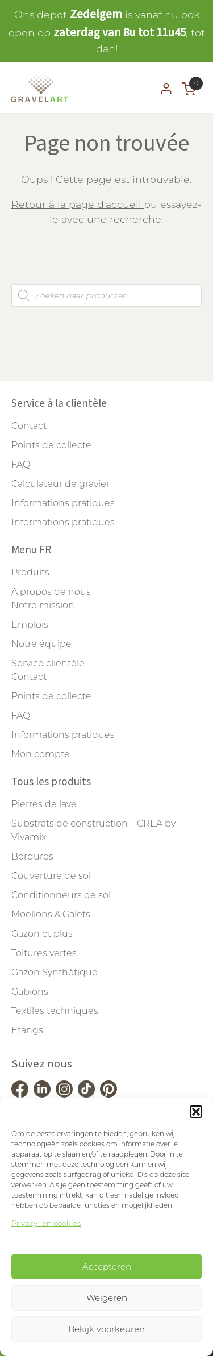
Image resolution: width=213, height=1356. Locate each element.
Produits (30, 572)
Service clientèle (48, 663)
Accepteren (106, 1266)
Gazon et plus (42, 933)
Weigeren (106, 1297)
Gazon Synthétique (54, 972)
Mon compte (40, 754)
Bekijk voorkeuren (106, 1329)
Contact (29, 425)
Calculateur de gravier (60, 483)
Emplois (29, 624)
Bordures (32, 856)
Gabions (29, 991)
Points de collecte (51, 445)
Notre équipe (41, 644)
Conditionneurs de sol (61, 895)
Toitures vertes (44, 953)
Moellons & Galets (50, 914)
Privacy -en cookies (46, 1223)
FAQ (20, 464)
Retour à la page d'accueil (77, 204)
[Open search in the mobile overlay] (106, 295)
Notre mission (42, 605)
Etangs (27, 1030)
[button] (196, 1111)
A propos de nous (51, 591)
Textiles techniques (54, 1010)
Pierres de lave (44, 804)
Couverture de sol (51, 875)
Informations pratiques (63, 503)
